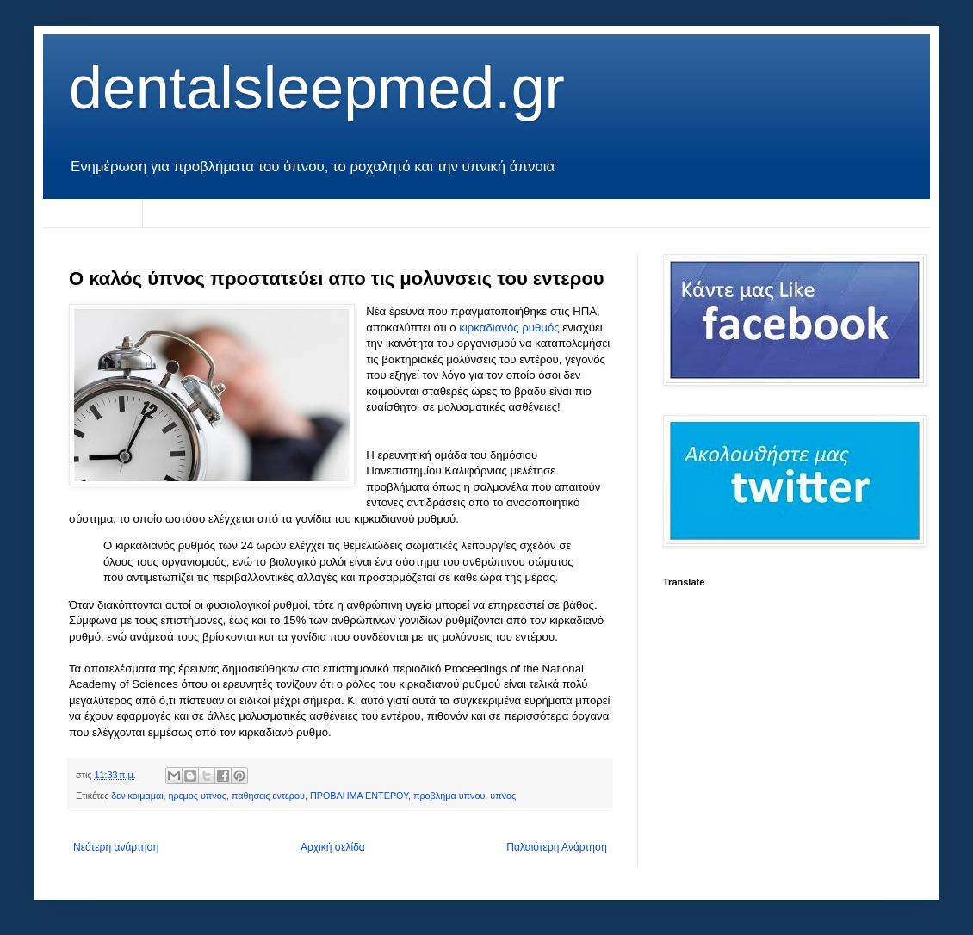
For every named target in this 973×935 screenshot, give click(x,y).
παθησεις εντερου (268, 795)
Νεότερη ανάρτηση (115, 847)
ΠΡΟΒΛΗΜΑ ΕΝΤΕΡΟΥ (359, 795)
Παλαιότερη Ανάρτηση (556, 847)
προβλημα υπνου (449, 795)
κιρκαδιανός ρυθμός (510, 327)
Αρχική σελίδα (92, 213)
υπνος (503, 795)
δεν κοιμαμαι (137, 795)
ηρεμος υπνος (197, 795)
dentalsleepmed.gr (317, 87)
